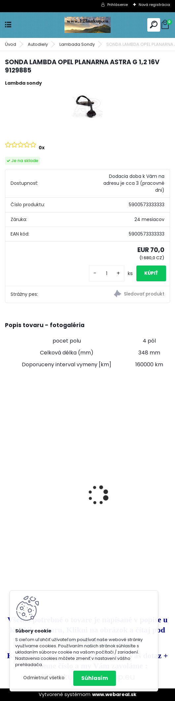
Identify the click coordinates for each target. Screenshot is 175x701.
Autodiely (38, 44)
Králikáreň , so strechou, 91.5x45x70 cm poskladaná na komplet (45, 481)
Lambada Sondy (77, 44)
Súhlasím (94, 678)
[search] (153, 24)
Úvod (10, 44)
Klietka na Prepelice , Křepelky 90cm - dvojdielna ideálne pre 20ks (129, 462)
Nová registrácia (154, 4)
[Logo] (87, 24)
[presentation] (8, 483)
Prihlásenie (117, 4)
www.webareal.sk (114, 694)
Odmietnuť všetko (43, 678)
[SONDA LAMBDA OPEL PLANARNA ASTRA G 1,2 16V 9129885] (87, 106)
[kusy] (106, 273)
